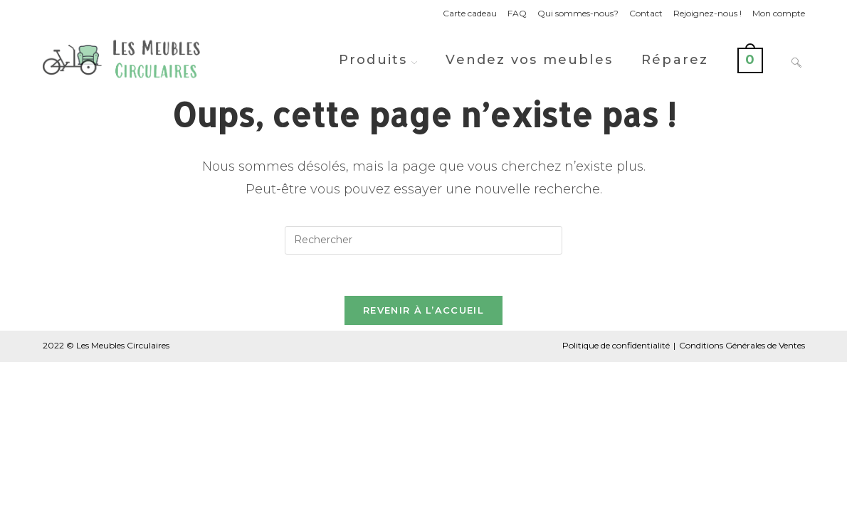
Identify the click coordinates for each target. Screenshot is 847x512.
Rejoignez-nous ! (707, 13)
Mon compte (778, 13)
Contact (646, 13)
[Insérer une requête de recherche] (423, 240)
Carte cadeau (470, 13)
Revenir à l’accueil (423, 312)
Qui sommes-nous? (578, 13)
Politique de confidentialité (616, 347)
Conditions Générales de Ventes (742, 347)
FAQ (517, 13)
